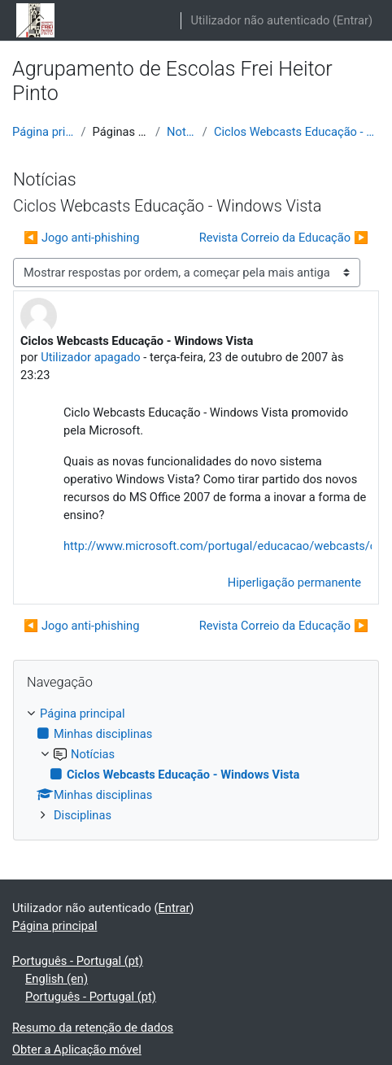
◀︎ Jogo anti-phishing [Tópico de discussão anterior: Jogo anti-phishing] (81, 237)
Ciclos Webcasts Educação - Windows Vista (297, 131)
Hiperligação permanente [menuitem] (294, 582)
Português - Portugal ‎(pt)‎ (77, 961)
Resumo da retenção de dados (92, 1027)
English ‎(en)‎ (56, 978)
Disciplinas (82, 815)
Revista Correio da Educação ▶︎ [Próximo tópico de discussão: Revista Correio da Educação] (283, 237)
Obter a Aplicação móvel (77, 1049)
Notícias (181, 131)
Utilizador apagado (90, 357)
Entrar (352, 20)
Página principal (43, 131)
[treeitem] (196, 764)
